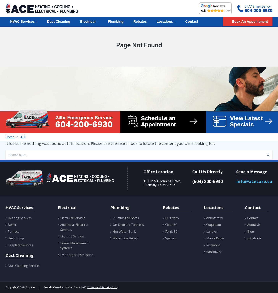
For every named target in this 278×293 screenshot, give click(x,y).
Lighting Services (72, 236)
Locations (165, 21)
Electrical (87, 21)
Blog (250, 231)
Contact (191, 21)
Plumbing (115, 21)
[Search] (268, 155)
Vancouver (214, 252)
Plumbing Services (126, 218)
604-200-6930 (258, 10)
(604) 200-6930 (207, 181)
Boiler (12, 225)
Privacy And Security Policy (102, 287)
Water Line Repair (126, 238)
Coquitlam (213, 225)
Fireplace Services (20, 245)
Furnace (13, 231)
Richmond (213, 245)
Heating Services (20, 218)
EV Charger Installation (76, 255)
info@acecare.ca (254, 181)
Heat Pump (16, 238)
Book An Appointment (250, 21)
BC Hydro (172, 218)
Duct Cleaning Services (24, 266)
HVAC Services (22, 21)
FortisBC (171, 231)
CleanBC (171, 225)
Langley (212, 231)
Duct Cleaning (58, 21)
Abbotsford (214, 218)
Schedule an (173, 121)
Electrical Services (72, 218)
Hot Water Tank (124, 231)
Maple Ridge (215, 238)
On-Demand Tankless (128, 225)
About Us (254, 225)
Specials (171, 238)
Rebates (140, 21)
